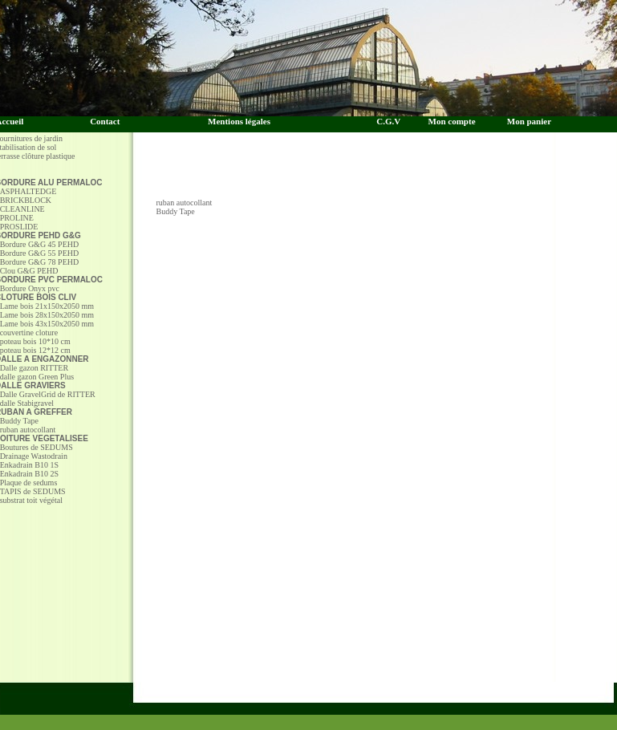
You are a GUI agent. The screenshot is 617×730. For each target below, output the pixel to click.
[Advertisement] (387, 174)
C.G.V (391, 121)
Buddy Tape (175, 211)
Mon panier (529, 121)
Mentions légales (239, 121)
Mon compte (452, 121)
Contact (105, 121)
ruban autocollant (184, 202)
